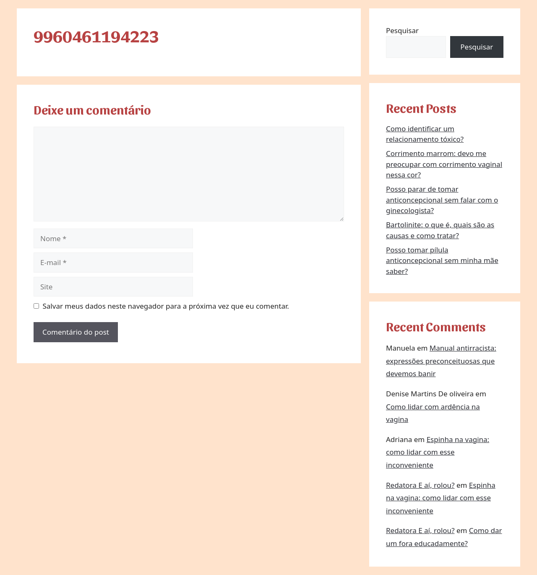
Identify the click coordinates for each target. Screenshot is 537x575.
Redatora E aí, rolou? (420, 485)
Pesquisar (402, 30)
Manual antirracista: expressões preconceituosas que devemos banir (441, 360)
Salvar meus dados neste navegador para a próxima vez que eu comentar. (166, 306)
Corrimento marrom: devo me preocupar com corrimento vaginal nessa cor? (444, 164)
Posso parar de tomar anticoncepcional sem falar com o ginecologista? (442, 199)
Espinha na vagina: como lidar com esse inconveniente (437, 452)
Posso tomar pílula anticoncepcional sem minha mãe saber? (442, 260)
